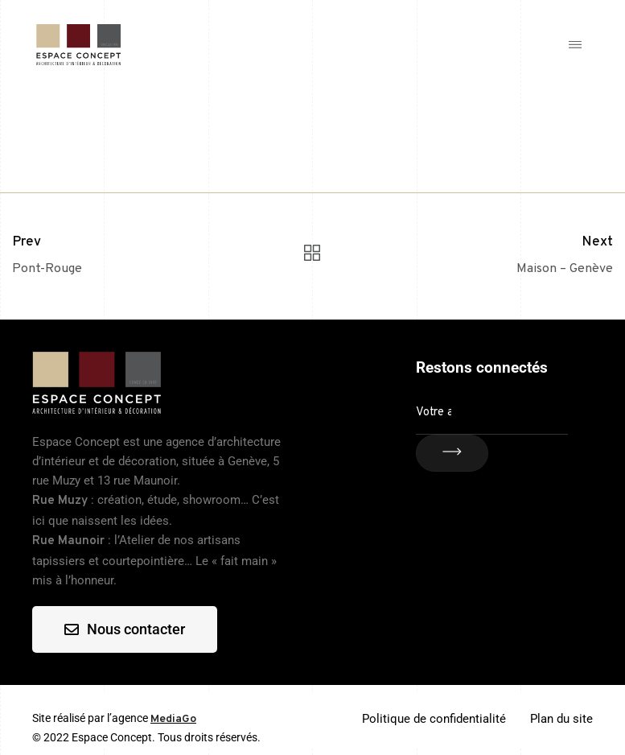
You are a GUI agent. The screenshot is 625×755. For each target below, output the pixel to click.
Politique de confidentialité (434, 719)
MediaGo (173, 719)
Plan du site (561, 719)
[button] (575, 45)
